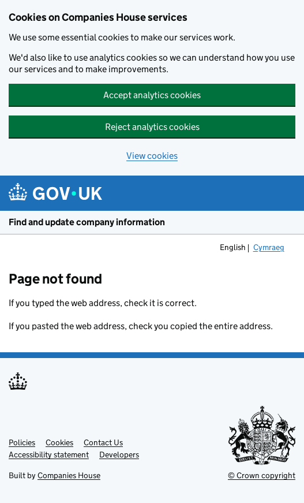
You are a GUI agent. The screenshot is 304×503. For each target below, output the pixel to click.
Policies (22, 442)
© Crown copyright (261, 475)
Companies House (68, 475)
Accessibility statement (49, 454)
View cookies (152, 155)
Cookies (59, 442)
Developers (119, 454)
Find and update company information (87, 222)
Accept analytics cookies (152, 95)
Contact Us (103, 442)
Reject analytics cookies (152, 126)
